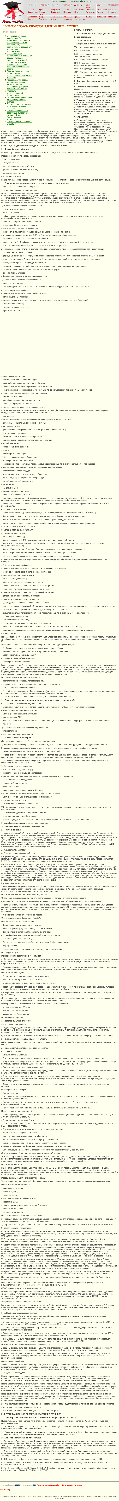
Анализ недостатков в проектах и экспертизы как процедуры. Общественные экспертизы (18, 115)
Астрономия (44, 5)
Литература (55, 10)
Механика (112, 10)
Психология (90, 12)
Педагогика (54, 12)
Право (76, 12)
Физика (89, 17)
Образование (33, 12)
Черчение (43, 19)
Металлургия (102, 10)
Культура (42, 10)
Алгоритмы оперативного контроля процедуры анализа (19, 99)
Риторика (112, 12)
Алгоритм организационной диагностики (15, 93)
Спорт (41, 17)
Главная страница (59, 1)
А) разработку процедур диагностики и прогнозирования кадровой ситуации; (19, 74)
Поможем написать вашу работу (48, 1485)
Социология (32, 17)
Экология (54, 19)
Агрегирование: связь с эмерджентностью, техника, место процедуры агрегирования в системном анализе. (19, 84)
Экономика (67, 19)
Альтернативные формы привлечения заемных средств (19, 106)
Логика (66, 10)
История (31, 10)
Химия (30, 19)
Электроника (79, 19)
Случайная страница (84, 1)
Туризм (77, 17)
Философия (101, 17)
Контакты (71, 1)
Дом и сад (78, 5)
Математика (79, 10)
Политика (67, 12)
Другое (99, 5)
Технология (67, 17)
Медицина (90, 10)
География (67, 5)
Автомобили (32, 5)
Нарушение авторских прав (72, 1485)
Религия (100, 12)
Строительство (56, 17)
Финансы (112, 17)
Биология (54, 5)
